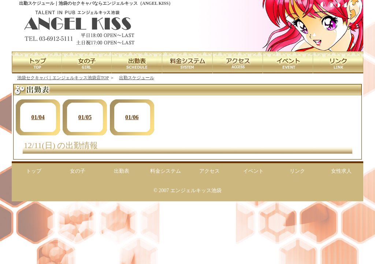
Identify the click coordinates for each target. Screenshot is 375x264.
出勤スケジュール (136, 77)
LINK (338, 62)
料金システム (165, 171)
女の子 (77, 171)
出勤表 (121, 171)
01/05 (85, 117)
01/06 (131, 117)
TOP (37, 62)
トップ (33, 171)
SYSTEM (187, 62)
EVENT (288, 62)
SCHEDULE (137, 62)
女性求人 (341, 171)
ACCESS (237, 62)
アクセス (209, 171)
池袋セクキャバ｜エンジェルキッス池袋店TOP (63, 77)
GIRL (87, 62)
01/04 (37, 117)
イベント (253, 171)
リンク (297, 171)
